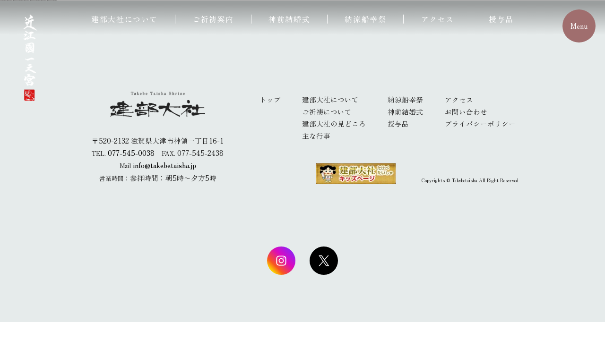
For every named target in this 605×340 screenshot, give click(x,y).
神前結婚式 (289, 19)
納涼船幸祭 (365, 19)
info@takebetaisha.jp (164, 165)
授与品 (501, 19)
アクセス (437, 19)
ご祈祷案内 (213, 19)
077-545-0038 (131, 153)
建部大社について (124, 19)
